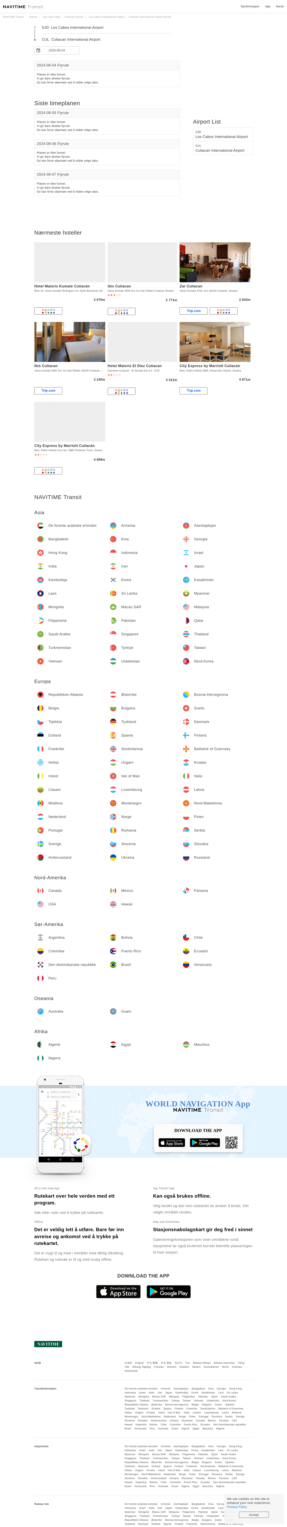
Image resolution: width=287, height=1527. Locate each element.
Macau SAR (159, 1396)
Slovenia (130, 1420)
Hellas (128, 1412)
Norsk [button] (280, 6)
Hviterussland (158, 1420)
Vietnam (198, 1400)
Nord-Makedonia (151, 1416)
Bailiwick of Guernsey (230, 1408)
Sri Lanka (232, 1392)
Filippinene (188, 1396)
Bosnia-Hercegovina (177, 1404)
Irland (161, 1412)
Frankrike (191, 1408)
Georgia (221, 1388)
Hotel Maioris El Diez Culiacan (135, 366)
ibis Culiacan (119, 286)
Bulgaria (207, 1404)
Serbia (229, 1416)
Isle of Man (174, 1412)
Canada (200, 1420)
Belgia (195, 1404)
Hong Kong (235, 1388)
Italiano (196, 1367)
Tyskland (130, 1408)
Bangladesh (198, 1388)
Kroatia (151, 1412)
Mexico (212, 1420)
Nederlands (131, 1371)
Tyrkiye (175, 1400)
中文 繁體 (152, 1363)
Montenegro (131, 1416)
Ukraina (174, 1420)
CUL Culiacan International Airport (71, 40)
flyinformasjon (250, 6)
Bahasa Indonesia (224, 1363)
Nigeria (220, 1428)
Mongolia (144, 1396)
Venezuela (140, 1428)
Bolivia (153, 1424)
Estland (156, 1408)
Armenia (165, 1388)
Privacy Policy (237, 1506)
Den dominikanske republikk (229, 1424)
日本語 (128, 1363)
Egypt (196, 1428)
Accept (254, 1514)
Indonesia (130, 1392)
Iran (159, 1392)
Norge (182, 1416)
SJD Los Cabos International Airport (72, 28)
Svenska (237, 1367)
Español (184, 1367)
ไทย (187, 1363)
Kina (210, 1388)
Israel (142, 1392)
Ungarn (139, 1412)
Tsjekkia (229, 1404)
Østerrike (156, 1404)
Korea (194, 1392)
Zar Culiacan (191, 286)
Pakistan (203, 1396)
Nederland (170, 1416)
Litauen (197, 1412)
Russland (187, 1420)
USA (234, 1420)
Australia (163, 1428)
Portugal (204, 1416)
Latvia (225, 1412)
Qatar (214, 1396)
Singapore (130, 1400)
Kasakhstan (208, 1392)
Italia (186, 1412)
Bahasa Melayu (202, 1363)
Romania (217, 1416)
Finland (179, 1408)
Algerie (185, 1428)
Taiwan (187, 1400)
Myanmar (130, 1396)
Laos (221, 1392)
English (139, 1363)
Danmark (143, 1408)
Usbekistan (212, 1400)
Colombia (175, 1424)
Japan (168, 1392)
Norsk (225, 1367)
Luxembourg (211, 1412)
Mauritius (207, 1428)
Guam (174, 1428)
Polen (192, 1416)
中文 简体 (166, 1363)
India (151, 1392)
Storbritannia (207, 1408)
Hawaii (128, 1424)
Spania (167, 1408)
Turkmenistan (160, 1400)
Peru (152, 1428)
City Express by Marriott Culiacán (210, 366)
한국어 (178, 1363)
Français (159, 1367)
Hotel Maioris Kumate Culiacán (62, 286)
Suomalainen (211, 1367)
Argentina (141, 1424)
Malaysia (174, 1396)
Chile (164, 1424)
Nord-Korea (229, 1400)
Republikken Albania (136, 1404)
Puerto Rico (190, 1424)
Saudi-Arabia (228, 1396)
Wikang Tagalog (141, 1367)
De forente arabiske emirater (141, 1388)
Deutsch (172, 1367)
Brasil (128, 1428)
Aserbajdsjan (180, 1388)
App (267, 6)
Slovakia (142, 1420)
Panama (224, 1420)
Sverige (240, 1416)
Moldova (237, 1412)
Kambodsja (181, 1392)
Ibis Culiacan (46, 366)
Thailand (144, 1400)
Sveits (218, 1404)
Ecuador (205, 1424)
